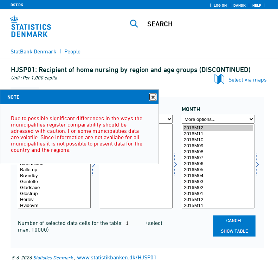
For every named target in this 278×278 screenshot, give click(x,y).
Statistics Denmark (53, 257)
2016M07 (218, 158)
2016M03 (218, 182)
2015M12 (218, 200)
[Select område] (54, 166)
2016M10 (218, 140)
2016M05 (218, 170)
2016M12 (218, 128)
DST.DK (17, 4)
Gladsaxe (54, 188)
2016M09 (218, 146)
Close (152, 97)
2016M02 (218, 188)
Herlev (54, 200)
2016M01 (218, 194)
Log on (220, 5)
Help (256, 5)
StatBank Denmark (33, 51)
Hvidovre (54, 206)
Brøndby (54, 176)
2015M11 (218, 206)
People (72, 51)
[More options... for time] (218, 119)
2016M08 (218, 152)
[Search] (208, 24)
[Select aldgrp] (136, 166)
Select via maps (247, 79)
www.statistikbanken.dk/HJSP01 (117, 257)
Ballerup (54, 170)
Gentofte (54, 182)
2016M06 (218, 164)
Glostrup (54, 194)
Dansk (239, 5)
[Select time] (218, 166)
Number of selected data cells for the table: (71, 223)
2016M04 (218, 176)
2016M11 (218, 134)
